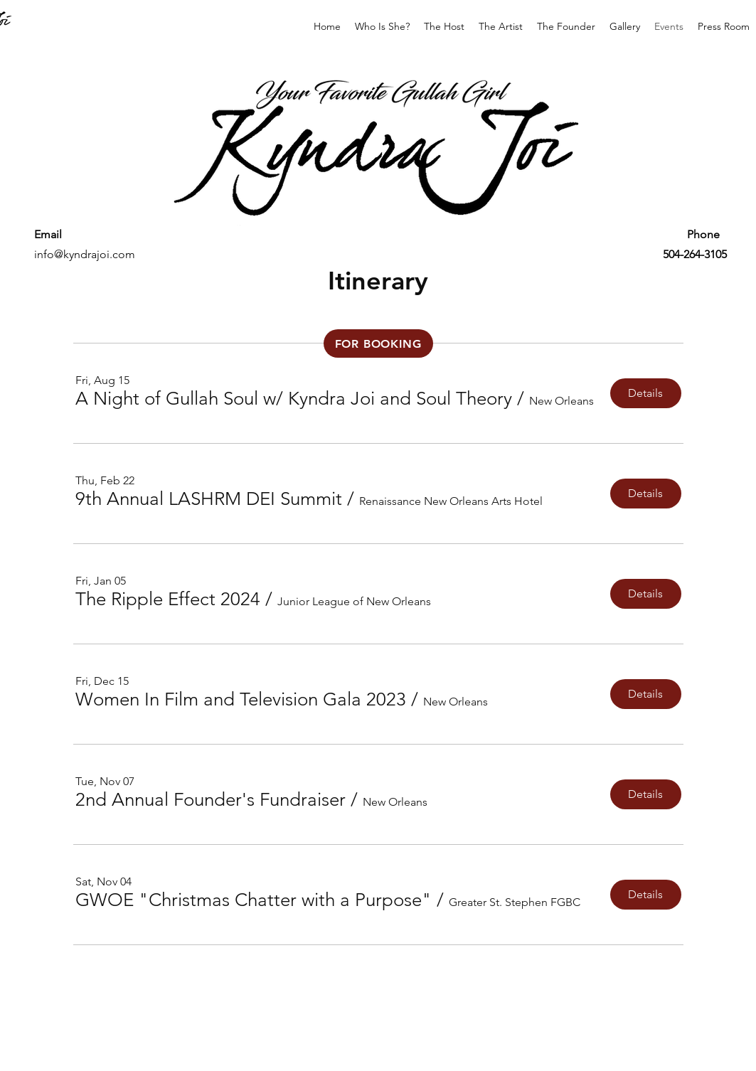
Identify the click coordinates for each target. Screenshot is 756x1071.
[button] (293, 399)
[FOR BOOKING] (378, 343)
